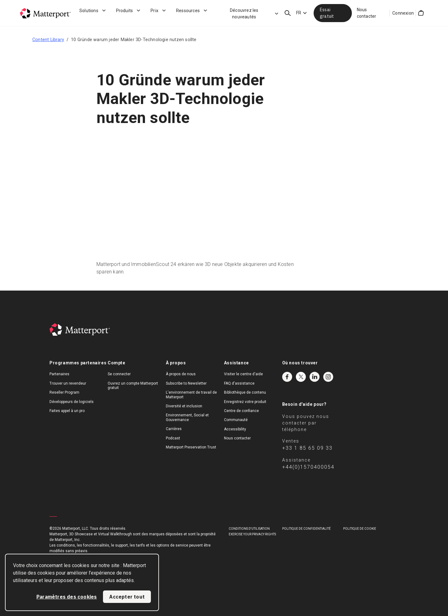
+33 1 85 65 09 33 (307, 448)
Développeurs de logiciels (71, 402)
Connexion (403, 13)
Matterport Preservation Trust (191, 447)
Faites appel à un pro (67, 411)
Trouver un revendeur (67, 383)
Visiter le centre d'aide (243, 374)
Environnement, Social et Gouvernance (187, 417)
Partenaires (59, 374)
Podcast (173, 438)
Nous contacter (366, 13)
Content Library (48, 39)
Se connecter (119, 374)
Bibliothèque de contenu (245, 392)
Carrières (174, 429)
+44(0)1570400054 (308, 467)
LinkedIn (315, 377)
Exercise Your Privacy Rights (252, 534)
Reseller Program (64, 392)
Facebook (287, 377)
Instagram (328, 377)
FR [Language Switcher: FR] (298, 12)
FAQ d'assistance (239, 383)
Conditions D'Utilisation (249, 528)
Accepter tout (127, 597)
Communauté (236, 420)
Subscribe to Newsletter (186, 383)
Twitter (301, 377)
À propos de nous (181, 374)
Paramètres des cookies (66, 597)
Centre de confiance (241, 411)
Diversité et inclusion (184, 406)
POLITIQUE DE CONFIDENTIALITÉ (306, 528)
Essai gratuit (327, 13)
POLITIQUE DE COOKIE (359, 528)
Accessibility (235, 429)
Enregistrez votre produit (245, 402)
